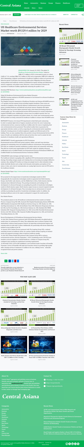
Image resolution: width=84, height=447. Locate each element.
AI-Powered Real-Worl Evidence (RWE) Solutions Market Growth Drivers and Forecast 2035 (42, 329)
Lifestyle (26, 8)
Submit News (45, 444)
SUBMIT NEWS (78, 5)
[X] (69, 444)
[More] (82, 14)
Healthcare (66, 3)
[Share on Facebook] (9, 261)
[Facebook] (67, 444)
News (40, 8)
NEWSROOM (10, 33)
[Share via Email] (18, 261)
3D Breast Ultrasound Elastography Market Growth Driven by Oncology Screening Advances (42, 302)
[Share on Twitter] (13, 261)
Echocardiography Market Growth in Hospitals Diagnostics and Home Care (77, 76)
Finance (57, 3)
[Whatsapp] (75, 444)
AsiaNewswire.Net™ (17, 383)
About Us (65, 14)
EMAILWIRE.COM (24, 70)
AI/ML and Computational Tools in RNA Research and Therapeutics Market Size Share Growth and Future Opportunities (77, 104)
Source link (4, 253)
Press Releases (13, 21)
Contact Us (74, 14)
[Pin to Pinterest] (15, 261)
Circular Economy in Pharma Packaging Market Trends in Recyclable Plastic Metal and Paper (76, 89)
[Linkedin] (72, 444)
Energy (51, 3)
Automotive (34, 3)
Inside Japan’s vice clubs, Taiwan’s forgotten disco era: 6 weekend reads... (42, 14)
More (33, 8)
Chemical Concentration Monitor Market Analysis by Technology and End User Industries (14, 302)
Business (43, 3)
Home (26, 3)
